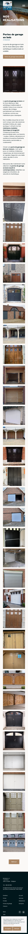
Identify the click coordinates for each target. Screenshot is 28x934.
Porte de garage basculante (14, 57)
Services (21, 898)
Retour (14, 862)
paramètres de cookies (8, 924)
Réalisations (22, 901)
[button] (23, 5)
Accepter (8, 929)
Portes (4, 898)
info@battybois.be (8, 888)
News (4, 912)
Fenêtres (5, 895)
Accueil (21, 895)
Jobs (4, 914)
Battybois (21, 903)
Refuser (16, 929)
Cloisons (5, 906)
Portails (5, 901)
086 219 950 (9, 885)
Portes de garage (7, 903)
